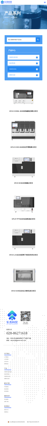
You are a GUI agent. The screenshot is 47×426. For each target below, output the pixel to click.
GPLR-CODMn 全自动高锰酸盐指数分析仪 (23, 111)
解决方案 (7, 384)
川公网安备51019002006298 (16, 422)
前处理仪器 (23, 63)
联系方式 (6, 410)
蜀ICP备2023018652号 (33, 422)
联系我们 (7, 407)
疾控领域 (6, 391)
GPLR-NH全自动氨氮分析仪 (23, 183)
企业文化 (6, 362)
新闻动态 (6, 364)
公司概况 (6, 357)
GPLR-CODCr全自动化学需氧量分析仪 (24, 147)
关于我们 (7, 354)
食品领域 (6, 389)
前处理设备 (6, 374)
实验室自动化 (23, 69)
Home (6, 17)
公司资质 (6, 360)
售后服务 (6, 400)
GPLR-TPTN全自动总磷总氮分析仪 (23, 219)
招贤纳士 (6, 412)
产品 (5, 369)
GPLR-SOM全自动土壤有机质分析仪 (23, 291)
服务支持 (7, 396)
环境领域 (6, 387)
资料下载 (6, 402)
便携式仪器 (23, 75)
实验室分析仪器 (23, 57)
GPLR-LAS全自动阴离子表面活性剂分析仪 (23, 255)
